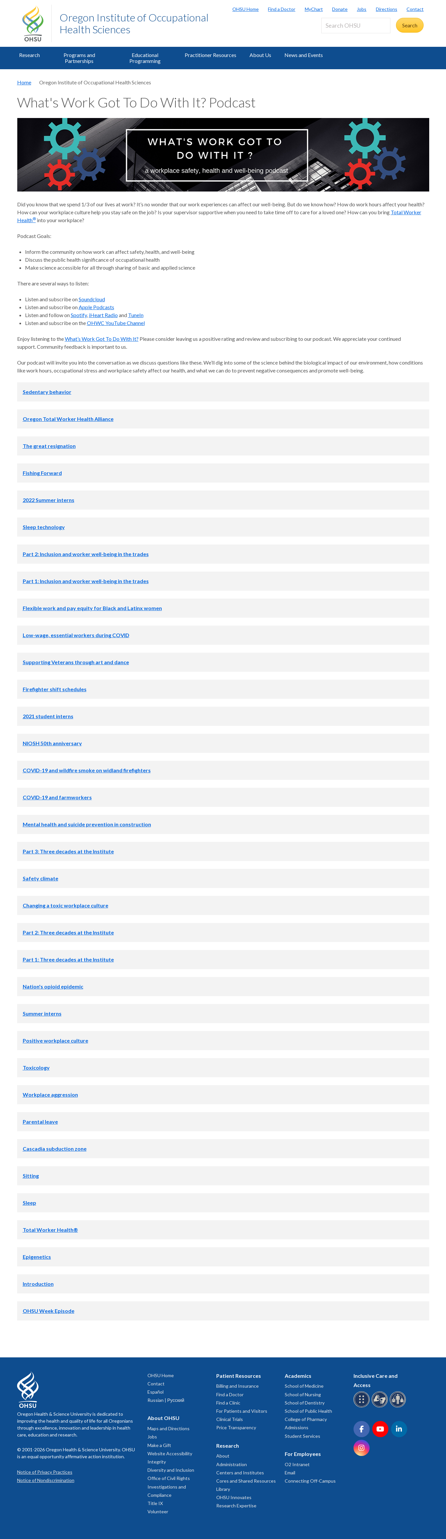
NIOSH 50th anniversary (52, 743)
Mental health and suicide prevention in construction (87, 824)
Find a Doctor (281, 9)
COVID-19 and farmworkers (57, 797)
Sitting (31, 1175)
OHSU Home (245, 9)
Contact (415, 9)
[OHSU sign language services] (381, 1406)
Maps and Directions (168, 1428)
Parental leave (40, 1121)
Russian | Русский (165, 1400)
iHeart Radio (103, 315)
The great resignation (49, 446)
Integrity (156, 1462)
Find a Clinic (228, 1403)
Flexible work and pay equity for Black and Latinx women (92, 608)
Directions (386, 9)
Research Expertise (236, 1505)
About (222, 1456)
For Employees (303, 1454)
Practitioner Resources (210, 55)
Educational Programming (145, 58)
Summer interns (42, 1013)
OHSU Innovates (233, 1497)
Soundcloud (92, 299)
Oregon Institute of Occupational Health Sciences (134, 23)
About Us (260, 55)
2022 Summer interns (48, 500)
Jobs (361, 9)
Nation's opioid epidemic (53, 986)
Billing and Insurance (237, 1386)
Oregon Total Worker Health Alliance (68, 419)
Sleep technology (44, 527)
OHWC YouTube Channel (116, 323)
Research (29, 55)
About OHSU (163, 1418)
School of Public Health (308, 1411)
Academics (298, 1376)
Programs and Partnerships (79, 58)
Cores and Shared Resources (246, 1481)
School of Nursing (303, 1394)
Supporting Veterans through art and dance (76, 662)
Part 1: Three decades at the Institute (68, 959)
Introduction (38, 1284)
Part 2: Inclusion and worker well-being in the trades (86, 554)
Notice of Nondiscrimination (45, 1480)
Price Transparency (236, 1427)
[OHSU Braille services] (363, 1406)
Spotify (79, 315)
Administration (231, 1464)
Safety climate (40, 878)
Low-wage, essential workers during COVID (76, 635)
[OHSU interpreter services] (399, 1406)
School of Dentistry (305, 1403)
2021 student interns (48, 716)
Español (155, 1392)
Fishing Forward (42, 473)
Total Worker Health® (50, 1230)
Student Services (302, 1436)
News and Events (303, 55)
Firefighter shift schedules (55, 689)
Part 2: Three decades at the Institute (68, 932)
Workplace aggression (50, 1094)
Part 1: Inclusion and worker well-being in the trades (86, 581)
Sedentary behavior (47, 392)
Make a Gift (159, 1445)
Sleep (29, 1202)
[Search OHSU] (355, 25)
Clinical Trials (229, 1419)
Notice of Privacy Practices (44, 1472)
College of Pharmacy (306, 1419)
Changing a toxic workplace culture (65, 905)
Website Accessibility (169, 1453)
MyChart (314, 9)
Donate (340, 9)
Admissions (296, 1427)
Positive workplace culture (55, 1040)
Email (290, 1472)
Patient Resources (238, 1376)
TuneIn (136, 315)
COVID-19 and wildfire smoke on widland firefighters (87, 770)
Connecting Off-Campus (310, 1481)
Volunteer (157, 1511)
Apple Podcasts (96, 307)
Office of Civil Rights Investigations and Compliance (168, 1486)
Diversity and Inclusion (170, 1470)
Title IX (155, 1503)
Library (223, 1489)
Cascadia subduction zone (55, 1148)
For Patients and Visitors (241, 1411)
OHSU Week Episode (48, 1311)
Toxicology (36, 1067)
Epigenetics (37, 1257)
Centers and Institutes (240, 1472)
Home (24, 82)
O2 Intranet (297, 1464)
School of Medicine (304, 1386)
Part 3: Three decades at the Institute (68, 851)
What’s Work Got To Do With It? (102, 339)
